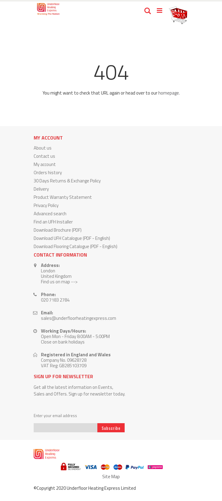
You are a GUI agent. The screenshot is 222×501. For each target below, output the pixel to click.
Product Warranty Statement (63, 197)
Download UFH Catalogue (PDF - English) (72, 238)
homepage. (169, 92)
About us (43, 147)
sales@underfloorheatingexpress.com (78, 318)
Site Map (111, 476)
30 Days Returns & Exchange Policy (67, 180)
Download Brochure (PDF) (58, 229)
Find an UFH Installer (53, 221)
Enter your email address (55, 416)
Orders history (48, 172)
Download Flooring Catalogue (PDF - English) (75, 246)
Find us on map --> (59, 281)
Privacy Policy (46, 205)
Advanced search (50, 213)
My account (45, 164)
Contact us (44, 156)
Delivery (41, 188)
